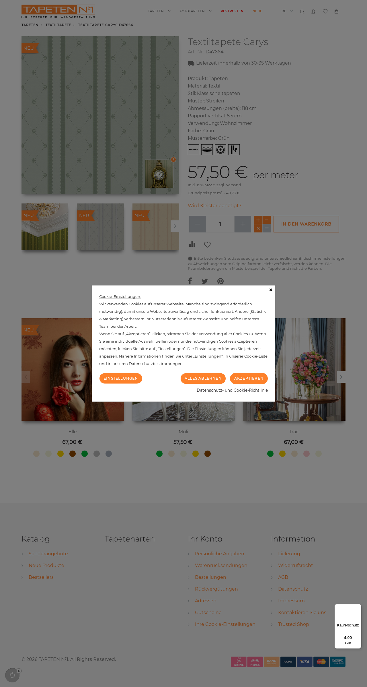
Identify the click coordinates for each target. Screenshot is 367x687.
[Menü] (357, 607)
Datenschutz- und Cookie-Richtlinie (232, 390)
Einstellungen (121, 378)
